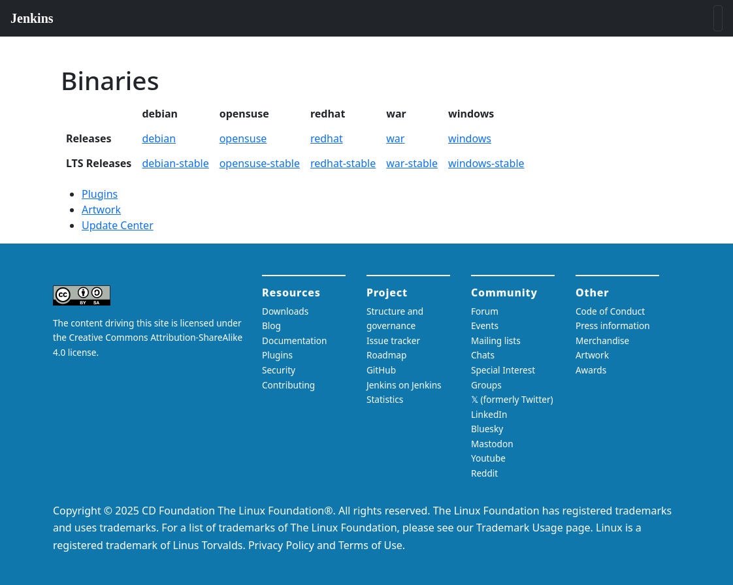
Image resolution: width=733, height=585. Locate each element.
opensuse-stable (260, 163)
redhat (326, 138)
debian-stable (175, 163)
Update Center (118, 225)
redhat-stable (343, 163)
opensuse (243, 138)
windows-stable (486, 163)
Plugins (100, 194)
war (395, 138)
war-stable (412, 163)
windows (469, 138)
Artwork (101, 209)
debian (159, 138)
